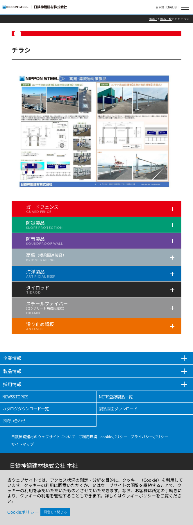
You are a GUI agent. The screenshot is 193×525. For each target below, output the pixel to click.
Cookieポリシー (23, 512)
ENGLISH (172, 7)
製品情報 (12, 371)
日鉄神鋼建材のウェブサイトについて (43, 436)
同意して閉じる (55, 512)
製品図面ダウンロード (118, 408)
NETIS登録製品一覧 (116, 397)
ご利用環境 (87, 436)
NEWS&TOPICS (15, 397)
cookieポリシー (114, 436)
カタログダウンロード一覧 (25, 408)
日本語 (160, 7)
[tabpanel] (96, 131)
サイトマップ (22, 444)
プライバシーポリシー (149, 436)
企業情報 (12, 358)
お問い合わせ (14, 420)
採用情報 (12, 384)
